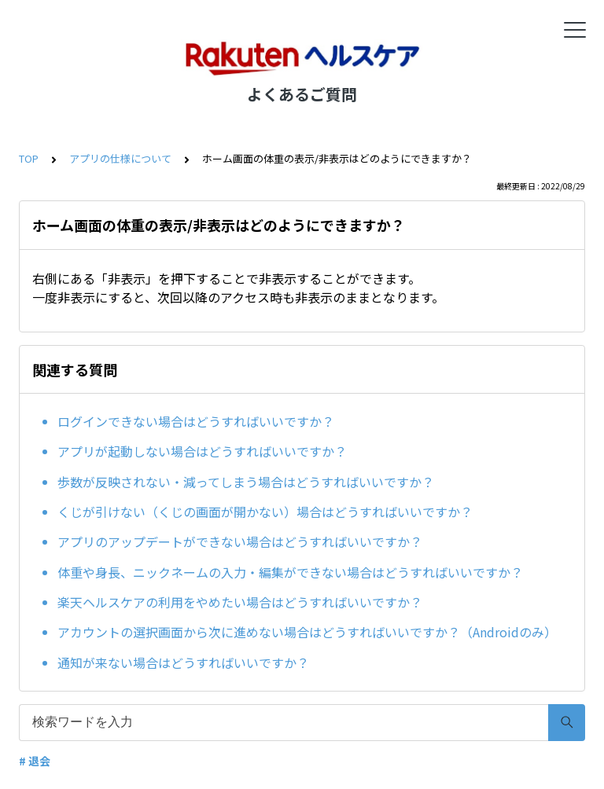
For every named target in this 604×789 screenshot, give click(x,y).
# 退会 (34, 761)
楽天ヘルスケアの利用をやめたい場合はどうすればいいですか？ (239, 602)
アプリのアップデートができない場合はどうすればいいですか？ (239, 541)
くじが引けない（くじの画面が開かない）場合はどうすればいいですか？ (265, 511)
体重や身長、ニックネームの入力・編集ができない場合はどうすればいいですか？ (290, 572)
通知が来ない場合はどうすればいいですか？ (183, 662)
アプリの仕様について (120, 158)
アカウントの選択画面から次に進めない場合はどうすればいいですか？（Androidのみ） (307, 631)
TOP (29, 158)
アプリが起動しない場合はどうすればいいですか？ (202, 451)
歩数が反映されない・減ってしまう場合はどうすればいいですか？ (245, 481)
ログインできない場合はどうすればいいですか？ (195, 421)
